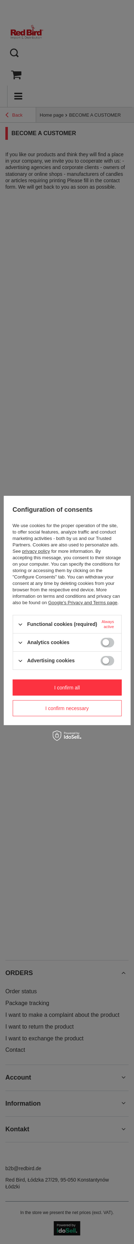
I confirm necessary (67, 708)
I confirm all (67, 687)
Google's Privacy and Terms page (83, 602)
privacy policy (36, 551)
